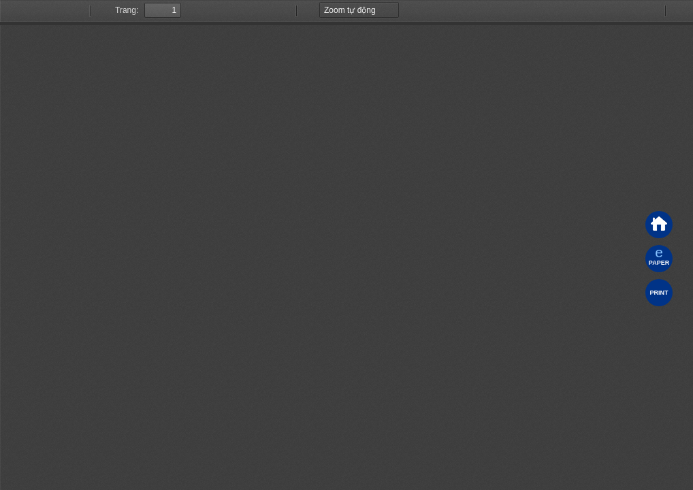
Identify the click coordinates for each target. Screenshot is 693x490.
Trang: (126, 10)
